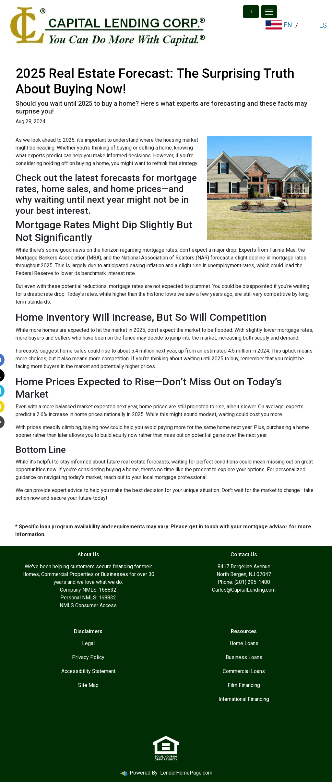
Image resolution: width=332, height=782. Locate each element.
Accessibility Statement (88, 671)
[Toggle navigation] (269, 11)
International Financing (244, 699)
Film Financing (244, 685)
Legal (88, 643)
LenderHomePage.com (186, 773)
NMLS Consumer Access (88, 605)
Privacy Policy (88, 657)
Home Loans (244, 643)
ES (322, 25)
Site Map (88, 685)
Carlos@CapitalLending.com (244, 590)
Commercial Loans (244, 671)
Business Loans (244, 657)
